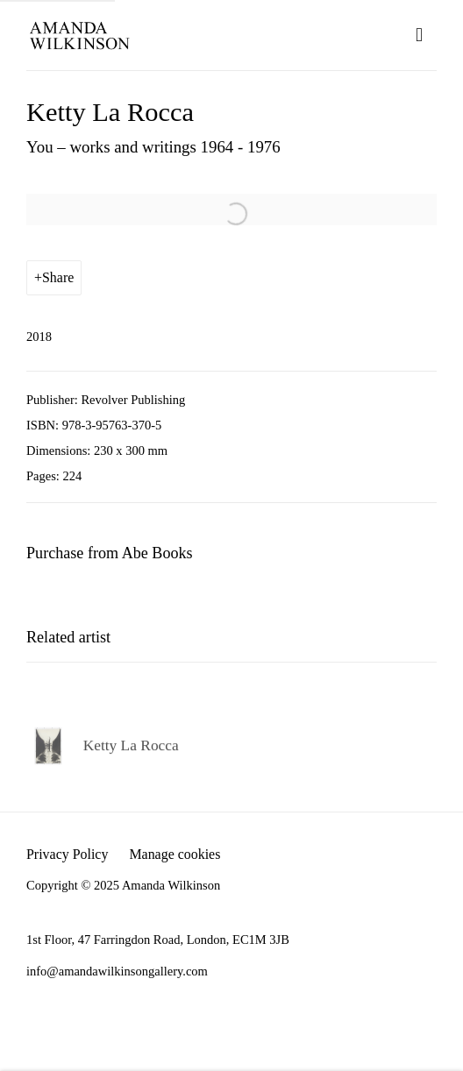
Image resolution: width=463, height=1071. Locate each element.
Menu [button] (423, 35)
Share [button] (58, 277)
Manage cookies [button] (174, 854)
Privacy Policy (67, 854)
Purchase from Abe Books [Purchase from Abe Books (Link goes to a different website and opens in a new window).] (109, 553)
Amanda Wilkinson (79, 35)
